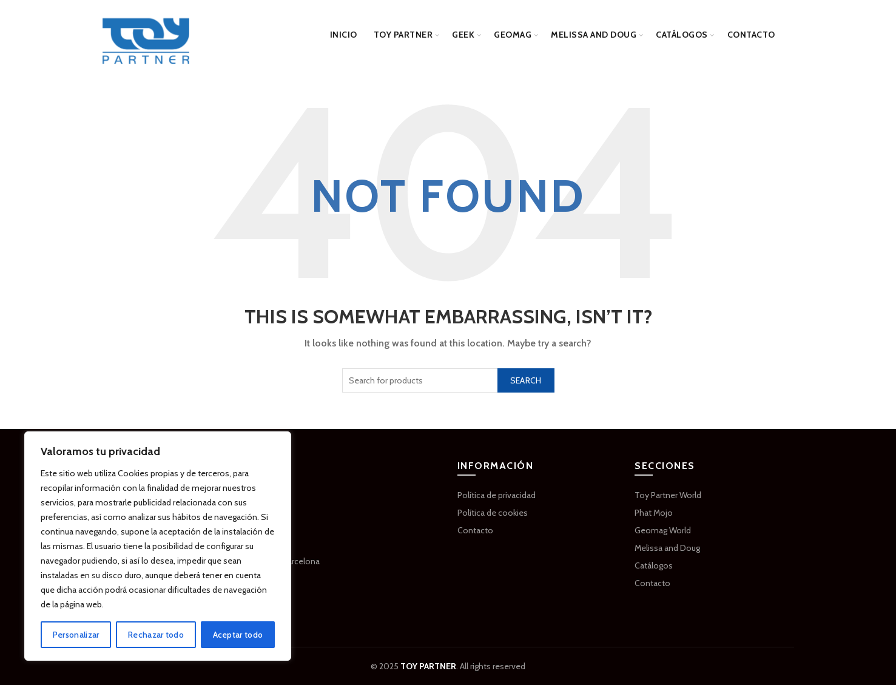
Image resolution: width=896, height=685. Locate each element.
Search (526, 380)
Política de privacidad (496, 495)
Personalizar (76, 634)
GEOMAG (512, 34)
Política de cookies (492, 512)
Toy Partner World (668, 495)
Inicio (343, 34)
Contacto (751, 34)
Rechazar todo (156, 634)
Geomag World (663, 530)
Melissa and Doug (593, 34)
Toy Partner (403, 34)
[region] (157, 546)
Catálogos (682, 34)
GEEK (463, 34)
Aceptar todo (238, 634)
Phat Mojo (654, 512)
